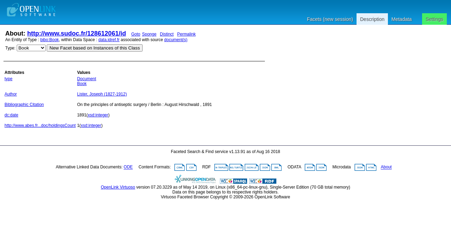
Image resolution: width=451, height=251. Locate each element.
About (386, 167)
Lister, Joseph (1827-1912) (102, 94)
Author (11, 94)
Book (81, 83)
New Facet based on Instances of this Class (94, 48)
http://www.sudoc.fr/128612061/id (76, 33)
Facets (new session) (330, 19)
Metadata (401, 19)
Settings (434, 19)
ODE (128, 167)
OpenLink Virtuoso (118, 187)
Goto (135, 34)
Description (372, 19)
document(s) (176, 39)
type (9, 78)
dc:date (11, 115)
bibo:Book (49, 39)
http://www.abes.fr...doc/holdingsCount (40, 125)
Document (86, 78)
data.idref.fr (109, 39)
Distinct (167, 34)
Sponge (149, 34)
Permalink (186, 34)
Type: (10, 48)
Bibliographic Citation (24, 104)
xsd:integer (98, 115)
